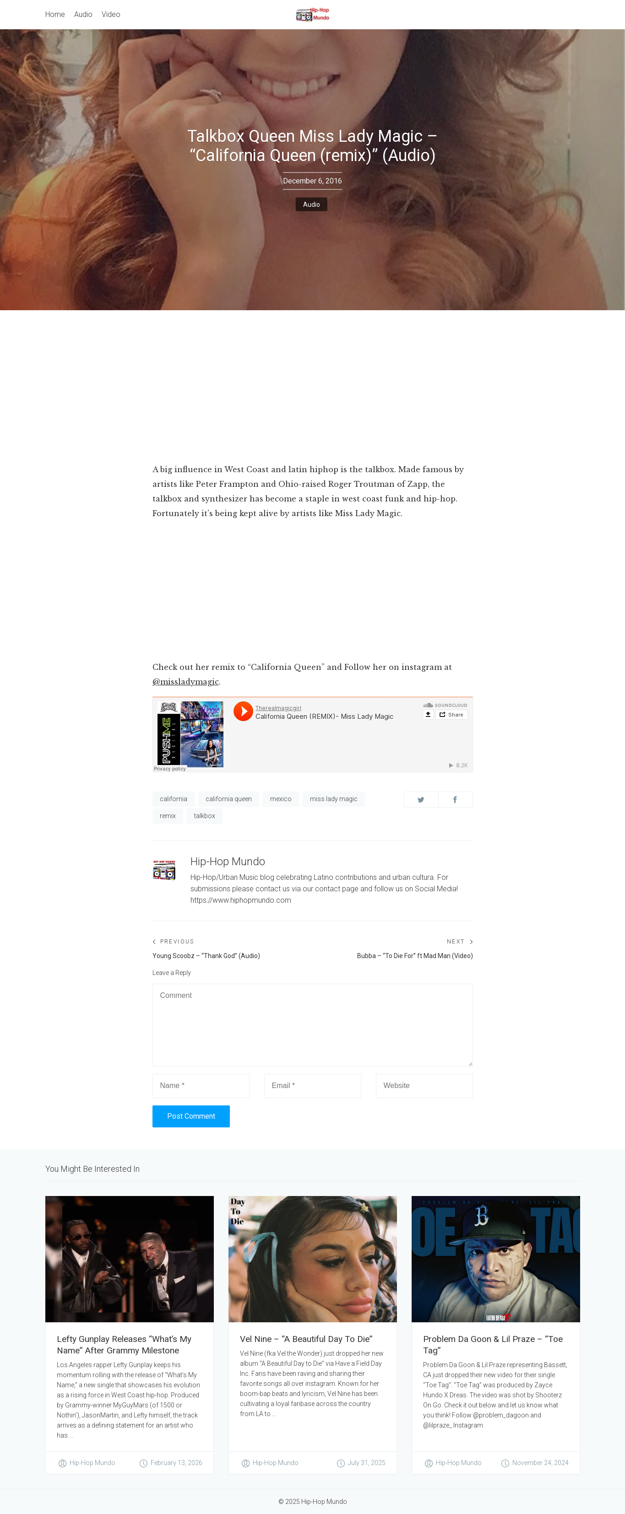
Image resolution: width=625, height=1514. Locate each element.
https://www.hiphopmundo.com (240, 900)
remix (168, 815)
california (173, 799)
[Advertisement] (312, 393)
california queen (229, 799)
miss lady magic (334, 799)
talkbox (204, 815)
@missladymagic (185, 681)
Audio (311, 204)
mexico (281, 799)
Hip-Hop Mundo (227, 861)
